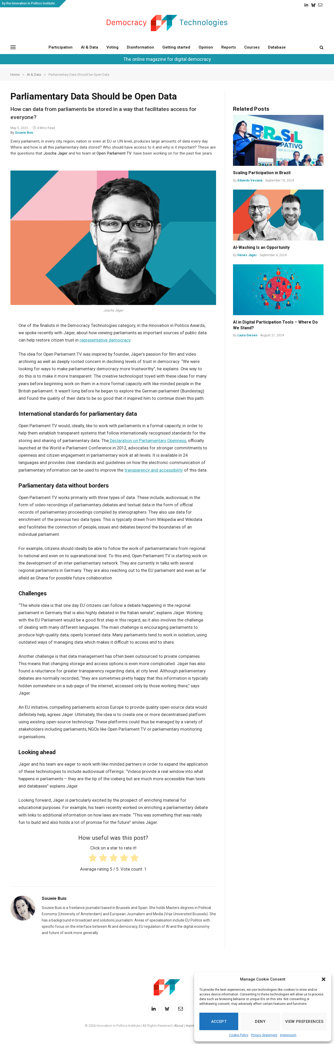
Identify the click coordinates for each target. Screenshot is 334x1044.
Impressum (288, 1035)
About (178, 1026)
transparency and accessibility (153, 470)
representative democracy (105, 340)
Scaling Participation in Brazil (261, 172)
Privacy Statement (264, 1035)
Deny (260, 1021)
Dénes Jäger (247, 255)
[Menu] (13, 47)
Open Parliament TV (114, 153)
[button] (323, 979)
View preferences (304, 1021)
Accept (219, 1021)
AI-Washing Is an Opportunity (262, 247)
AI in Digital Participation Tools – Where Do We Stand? (275, 325)
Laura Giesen (247, 335)
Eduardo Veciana (249, 180)
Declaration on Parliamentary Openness (147, 440)
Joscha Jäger (55, 153)
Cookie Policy (238, 1035)
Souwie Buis (24, 132)
